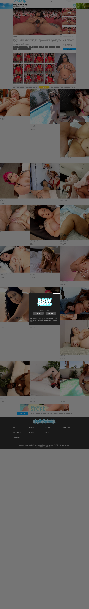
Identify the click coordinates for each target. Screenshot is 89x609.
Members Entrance (56, 293)
